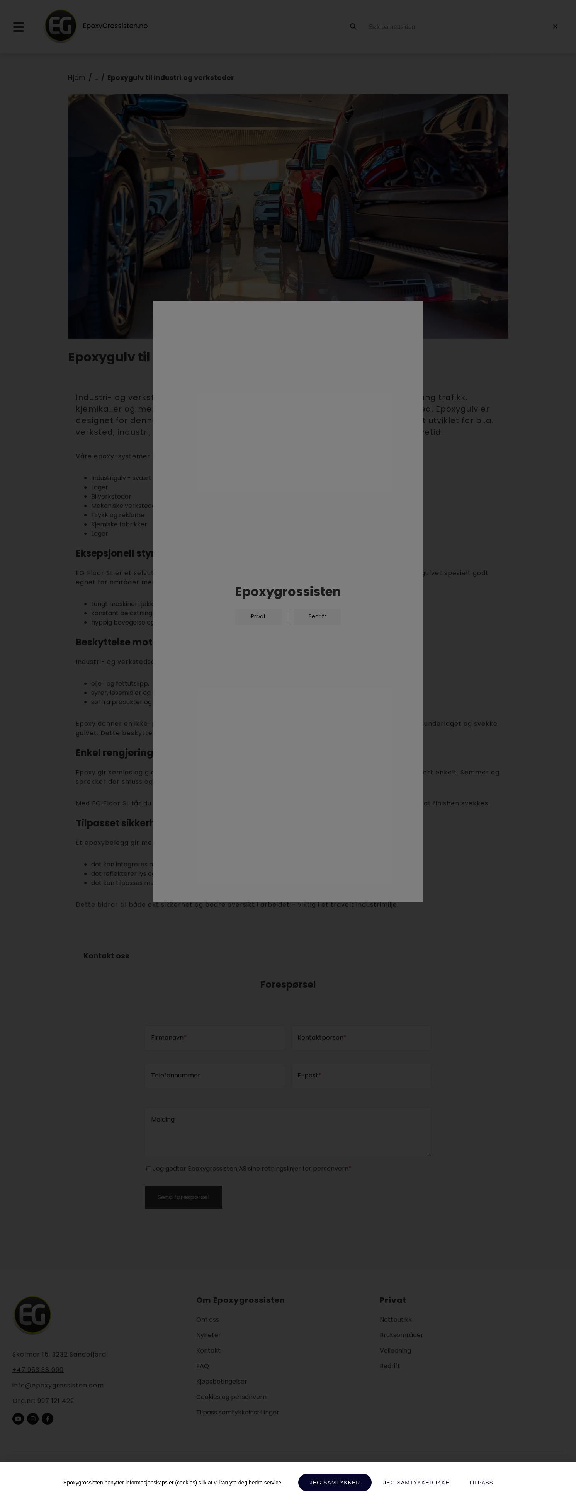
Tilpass (481, 1482)
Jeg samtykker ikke (416, 1482)
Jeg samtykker (335, 1482)
